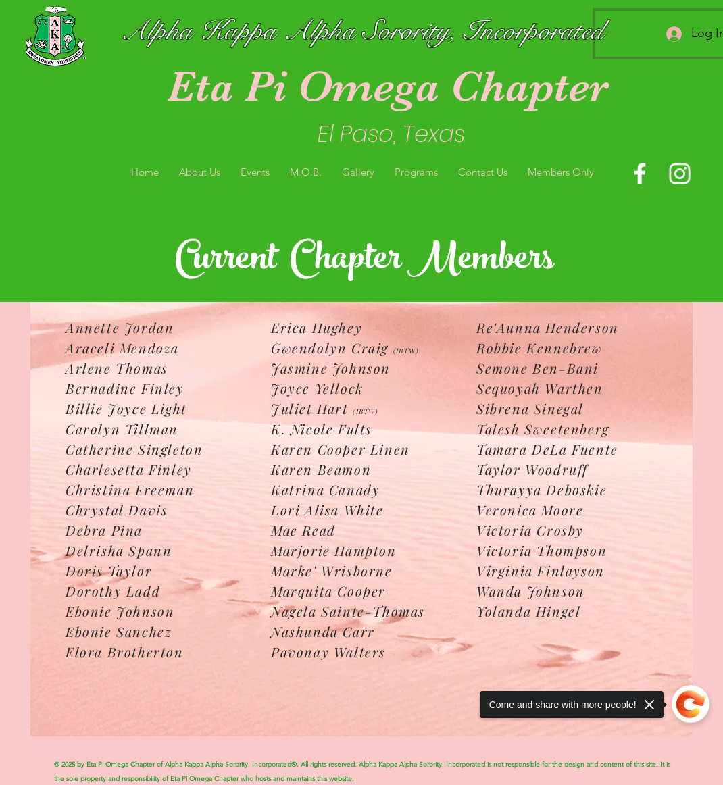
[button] (199, 171)
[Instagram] (680, 173)
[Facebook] (640, 173)
